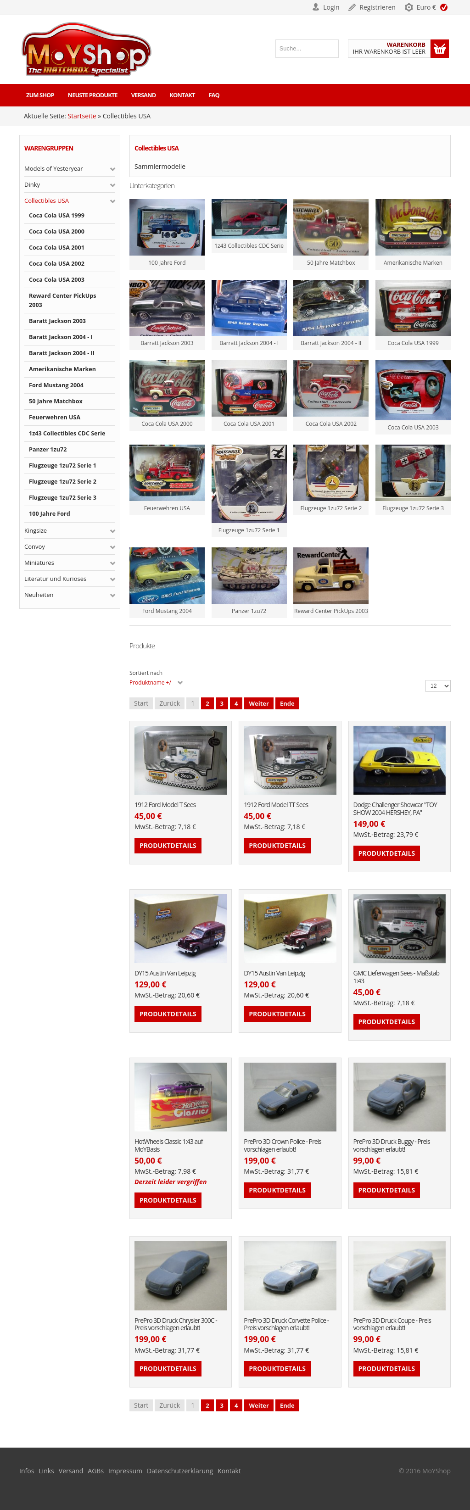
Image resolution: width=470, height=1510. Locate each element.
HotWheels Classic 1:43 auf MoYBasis (168, 1145)
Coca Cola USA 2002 (56, 263)
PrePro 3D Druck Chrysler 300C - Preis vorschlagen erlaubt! (175, 1324)
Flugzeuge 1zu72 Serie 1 (62, 465)
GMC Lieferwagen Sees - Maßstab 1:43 (396, 977)
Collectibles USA (46, 200)
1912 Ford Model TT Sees (276, 805)
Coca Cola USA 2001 (56, 247)
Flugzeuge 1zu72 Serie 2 (62, 481)
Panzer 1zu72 (48, 449)
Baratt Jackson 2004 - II (62, 353)
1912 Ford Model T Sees (165, 805)
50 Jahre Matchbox (56, 401)
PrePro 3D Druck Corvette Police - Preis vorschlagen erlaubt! (286, 1324)
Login (331, 7)
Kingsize (35, 530)
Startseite (81, 115)
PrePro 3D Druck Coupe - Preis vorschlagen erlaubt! (392, 1324)
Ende (287, 703)
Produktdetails (168, 845)
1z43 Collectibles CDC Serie (67, 433)
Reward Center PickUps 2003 (62, 300)
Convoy (34, 546)
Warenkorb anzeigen (440, 48)
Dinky (32, 184)
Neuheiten (39, 595)
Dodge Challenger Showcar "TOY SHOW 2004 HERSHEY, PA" (395, 809)
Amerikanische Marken (62, 369)
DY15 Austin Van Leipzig (165, 973)
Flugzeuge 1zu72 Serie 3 (62, 497)
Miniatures (39, 562)
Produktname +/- (151, 682)
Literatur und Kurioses (55, 578)
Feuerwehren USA (54, 417)
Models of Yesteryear (53, 168)
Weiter (259, 703)
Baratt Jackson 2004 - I (61, 337)
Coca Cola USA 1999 (56, 215)
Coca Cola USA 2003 (56, 280)
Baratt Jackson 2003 (57, 321)
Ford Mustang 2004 (56, 385)
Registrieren (377, 7)
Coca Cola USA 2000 (56, 231)
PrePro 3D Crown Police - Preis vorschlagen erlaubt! (282, 1145)
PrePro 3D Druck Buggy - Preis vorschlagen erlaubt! (391, 1145)
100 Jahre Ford (49, 514)
